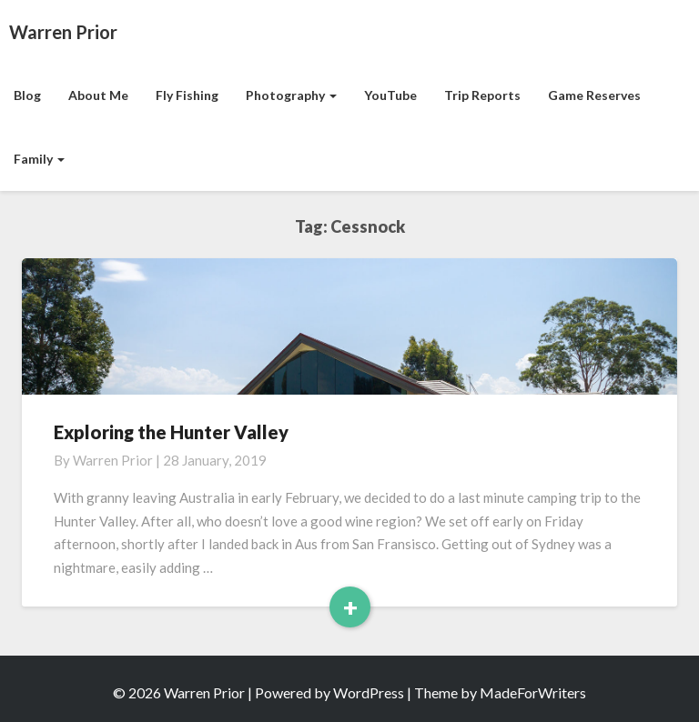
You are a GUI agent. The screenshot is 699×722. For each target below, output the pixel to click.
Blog (27, 95)
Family (39, 158)
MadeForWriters (533, 692)
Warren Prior (113, 460)
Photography (291, 95)
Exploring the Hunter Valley (171, 432)
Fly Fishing (187, 95)
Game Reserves (594, 95)
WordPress (368, 692)
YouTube (390, 95)
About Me (98, 95)
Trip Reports (482, 95)
